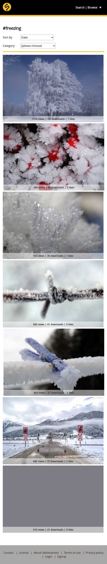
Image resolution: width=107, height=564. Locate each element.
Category (9, 46)
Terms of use (72, 553)
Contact (8, 553)
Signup (61, 556)
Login (48, 556)
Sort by (7, 37)
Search (80, 7)
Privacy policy (95, 553)
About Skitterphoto (46, 553)
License (24, 553)
